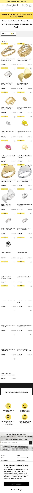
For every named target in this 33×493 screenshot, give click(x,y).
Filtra (8, 33)
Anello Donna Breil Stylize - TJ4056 (24, 205)
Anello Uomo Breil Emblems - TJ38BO (6, 277)
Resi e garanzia (21, 460)
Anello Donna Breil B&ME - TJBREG (24, 132)
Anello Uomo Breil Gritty (24, 276)
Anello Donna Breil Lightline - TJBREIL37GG (24, 350)
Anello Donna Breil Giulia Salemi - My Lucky (8, 59)
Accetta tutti (16, 484)
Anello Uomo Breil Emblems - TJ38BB (6, 253)
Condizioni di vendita (22, 457)
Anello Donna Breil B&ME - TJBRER (8, 156)
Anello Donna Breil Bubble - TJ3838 (8, 326)
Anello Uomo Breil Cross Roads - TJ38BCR (8, 229)
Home (4, 20)
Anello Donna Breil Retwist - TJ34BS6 (6, 205)
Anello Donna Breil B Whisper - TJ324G (6, 108)
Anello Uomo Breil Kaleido (8, 301)
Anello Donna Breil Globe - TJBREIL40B (24, 326)
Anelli (28, 20)
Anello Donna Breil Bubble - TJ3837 (24, 156)
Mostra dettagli (16, 490)
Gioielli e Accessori (13, 20)
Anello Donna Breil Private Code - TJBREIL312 (24, 180)
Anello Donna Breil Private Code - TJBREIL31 (8, 180)
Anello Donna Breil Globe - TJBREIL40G (8, 350)
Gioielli (23, 20)
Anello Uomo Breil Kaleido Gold (24, 301)
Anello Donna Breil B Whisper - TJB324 (6, 84)
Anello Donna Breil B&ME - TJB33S (8, 132)
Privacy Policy (10, 446)
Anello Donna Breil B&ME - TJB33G (24, 108)
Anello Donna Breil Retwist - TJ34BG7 (22, 84)
